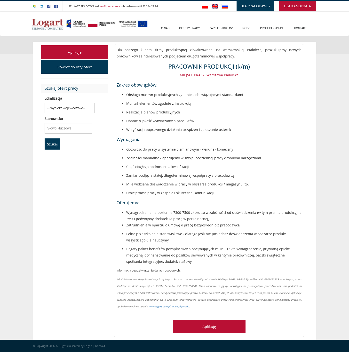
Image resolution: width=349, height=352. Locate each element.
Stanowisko (54, 118)
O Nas (165, 28)
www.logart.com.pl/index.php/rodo (169, 306)
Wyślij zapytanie (110, 6)
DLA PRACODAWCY (255, 6)
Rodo (246, 28)
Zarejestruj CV (221, 28)
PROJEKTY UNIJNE (272, 28)
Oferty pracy (189, 28)
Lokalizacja (53, 98)
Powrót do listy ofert (74, 66)
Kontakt (300, 28)
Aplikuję (74, 52)
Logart (88, 346)
